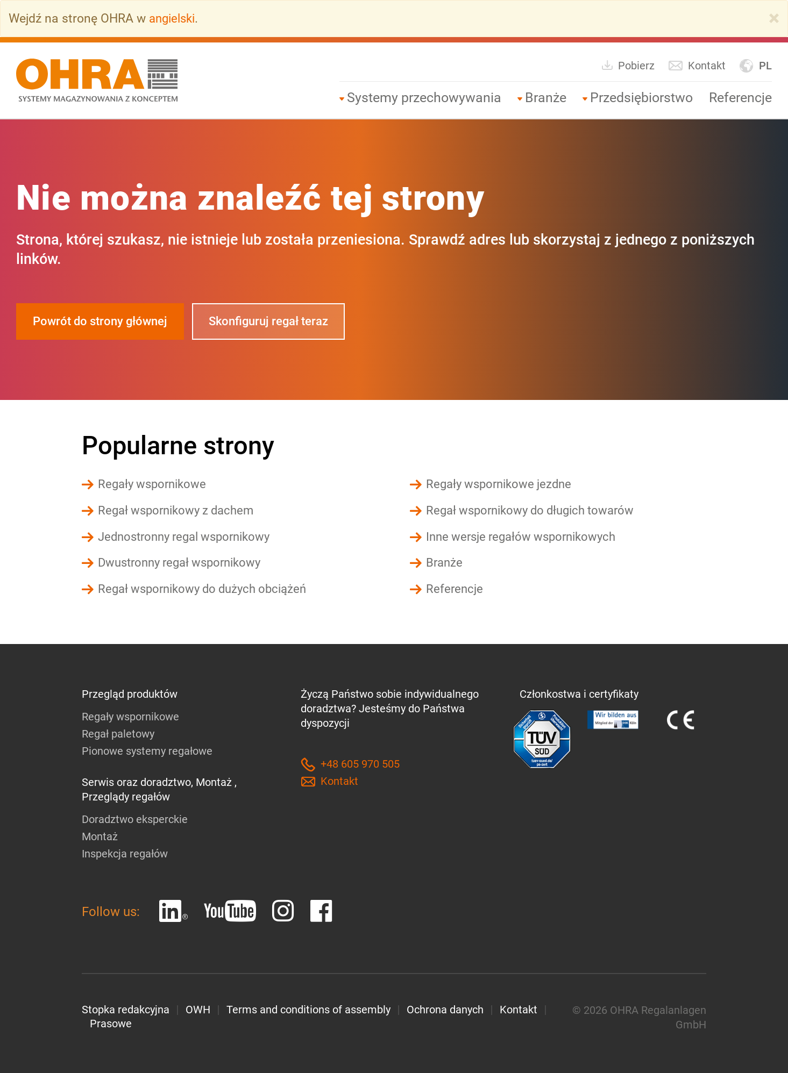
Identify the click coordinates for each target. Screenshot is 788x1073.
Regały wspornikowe (154, 485)
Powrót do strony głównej (104, 321)
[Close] (774, 18)
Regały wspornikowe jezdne (502, 485)
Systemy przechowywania (424, 97)
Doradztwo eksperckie (135, 817)
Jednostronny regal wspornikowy (189, 536)
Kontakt (697, 65)
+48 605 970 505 (350, 763)
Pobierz (628, 64)
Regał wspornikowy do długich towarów (535, 511)
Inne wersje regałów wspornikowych (525, 536)
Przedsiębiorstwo (641, 97)
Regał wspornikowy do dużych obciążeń (208, 588)
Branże (545, 97)
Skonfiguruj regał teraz (281, 321)
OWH (198, 1008)
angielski (174, 18)
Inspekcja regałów (125, 852)
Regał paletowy (118, 732)
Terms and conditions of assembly (308, 1008)
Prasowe (111, 1022)
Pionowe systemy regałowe (147, 749)
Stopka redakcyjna (125, 1008)
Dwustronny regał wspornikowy (184, 562)
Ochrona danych (445, 1008)
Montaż (100, 834)
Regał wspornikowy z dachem (180, 511)
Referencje (740, 97)
